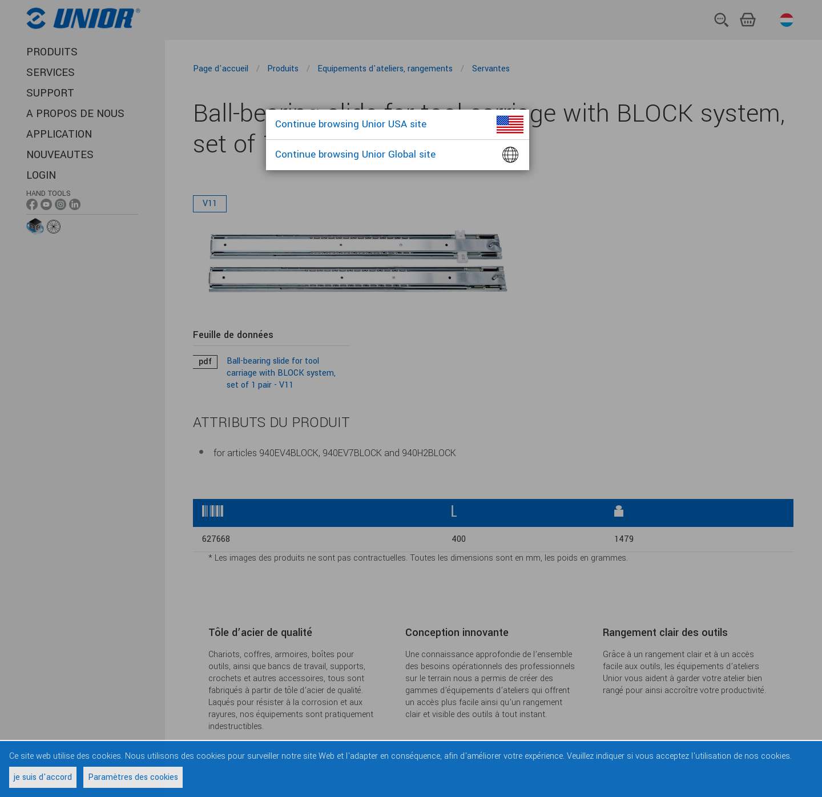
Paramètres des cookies (133, 777)
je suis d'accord (43, 777)
